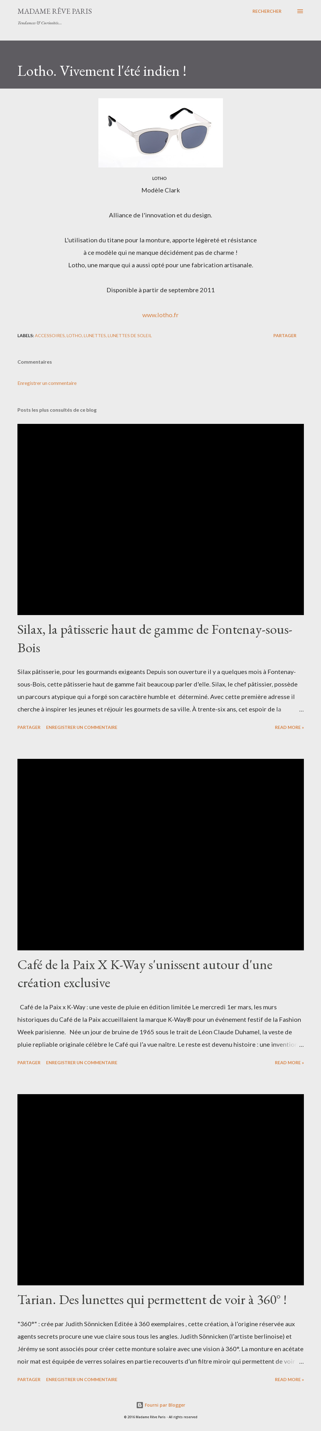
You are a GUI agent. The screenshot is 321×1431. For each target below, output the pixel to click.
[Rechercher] (267, 11)
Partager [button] (284, 335)
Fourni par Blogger (160, 1405)
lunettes (95, 335)
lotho (74, 335)
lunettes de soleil (130, 335)
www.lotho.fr (160, 314)
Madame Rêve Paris (54, 11)
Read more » (289, 727)
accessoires (50, 335)
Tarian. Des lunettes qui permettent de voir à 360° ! (152, 1299)
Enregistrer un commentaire (47, 383)
